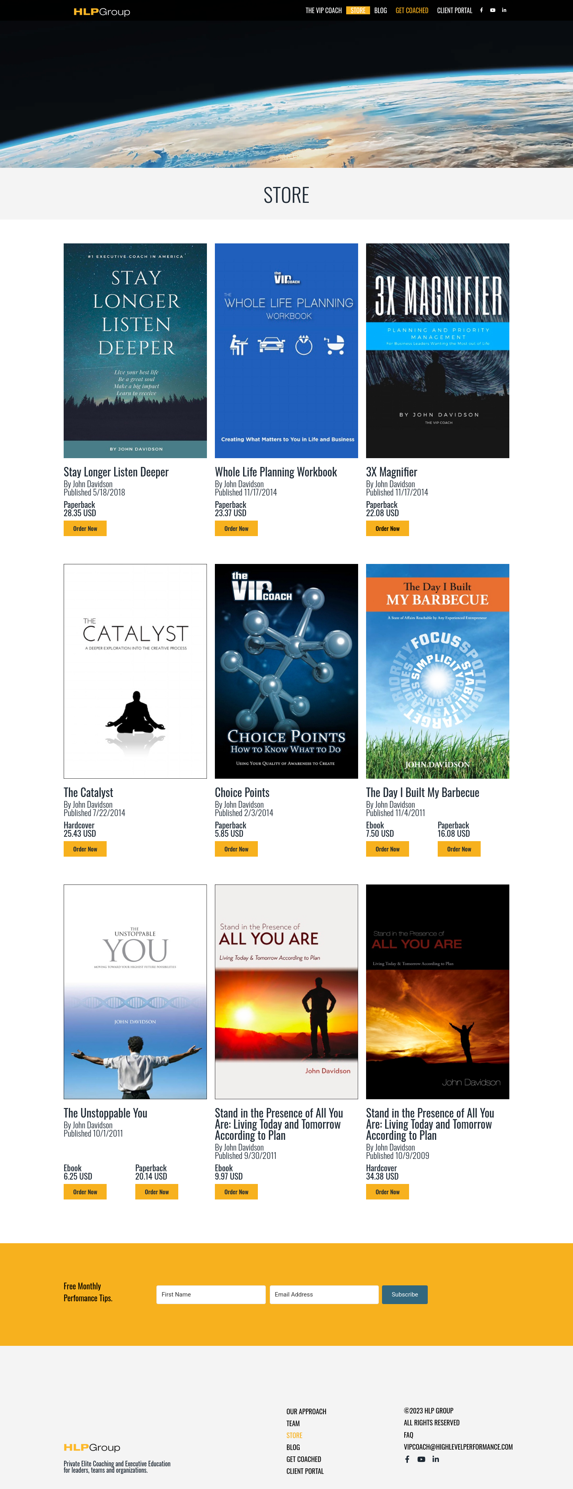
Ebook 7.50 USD (380, 828)
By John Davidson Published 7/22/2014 (94, 808)
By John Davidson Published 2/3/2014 (244, 808)
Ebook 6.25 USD (78, 1171)
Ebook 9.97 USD (229, 1171)
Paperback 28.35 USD (80, 508)
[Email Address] (323, 1294)
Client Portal (454, 10)
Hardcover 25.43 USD (80, 828)
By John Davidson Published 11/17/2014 (246, 487)
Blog (380, 10)
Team (293, 1423)
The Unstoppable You (105, 1112)
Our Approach (306, 1411)
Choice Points (242, 792)
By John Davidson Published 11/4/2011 (395, 808)
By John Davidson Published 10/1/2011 (93, 1128)
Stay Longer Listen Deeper (116, 471)
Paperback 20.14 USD (151, 1171)
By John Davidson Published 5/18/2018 (94, 487)
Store (358, 10)
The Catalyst (88, 792)
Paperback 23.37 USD (230, 508)
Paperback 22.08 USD (382, 508)
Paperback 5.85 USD (230, 828)
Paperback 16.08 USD (454, 828)
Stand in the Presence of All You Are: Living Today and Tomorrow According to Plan (279, 1123)
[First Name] (210, 1294)
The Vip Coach (324, 10)
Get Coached (412, 10)
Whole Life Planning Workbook (276, 471)
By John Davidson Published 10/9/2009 (397, 1151)
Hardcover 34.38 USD (382, 1171)
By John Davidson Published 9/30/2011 (246, 1151)
